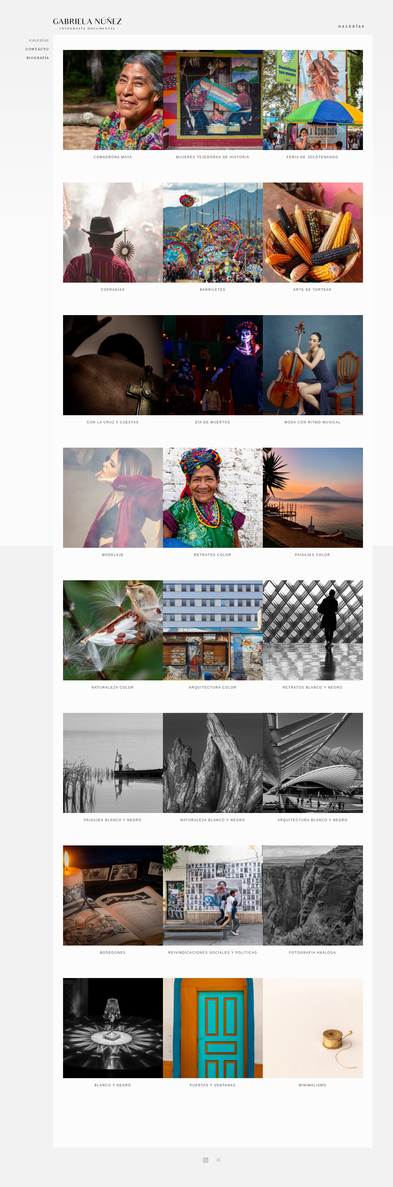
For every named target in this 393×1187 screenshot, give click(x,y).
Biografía (37, 58)
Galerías (39, 40)
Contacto (37, 49)
